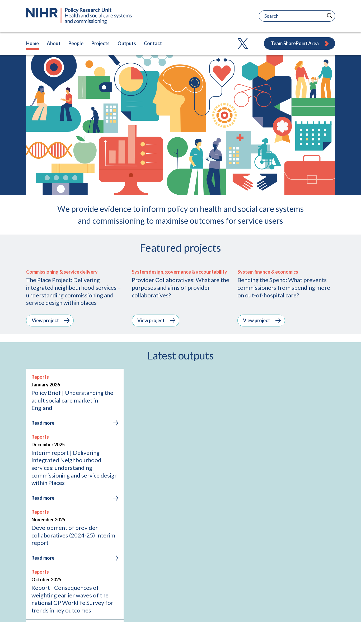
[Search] (280, 16)
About (53, 43)
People (75, 43)
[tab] (165, 530)
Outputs (127, 43)
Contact (153, 43)
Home (32, 43)
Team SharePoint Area (300, 43)
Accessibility (323, 610)
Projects (100, 43)
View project (50, 394)
